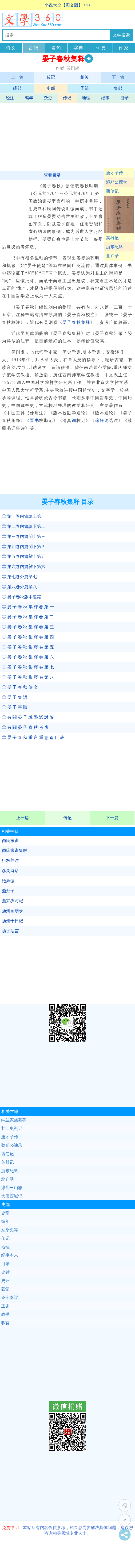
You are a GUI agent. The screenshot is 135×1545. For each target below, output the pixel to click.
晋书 (34, 420)
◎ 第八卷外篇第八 (19, 586)
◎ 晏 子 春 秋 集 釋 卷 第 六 (28, 657)
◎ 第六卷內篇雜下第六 (23, 566)
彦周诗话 (10, 870)
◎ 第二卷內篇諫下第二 (23, 526)
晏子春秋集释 (76, 322)
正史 (5, 1306)
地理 (86, 98)
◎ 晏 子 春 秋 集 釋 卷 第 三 (28, 627)
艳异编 (8, 880)
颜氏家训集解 (14, 850)
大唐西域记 (11, 1196)
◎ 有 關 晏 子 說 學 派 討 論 (28, 717)
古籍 (33, 47)
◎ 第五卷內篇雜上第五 (23, 556)
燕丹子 (8, 890)
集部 (118, 88)
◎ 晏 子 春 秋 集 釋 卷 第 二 (28, 616)
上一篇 (17, 77)
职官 (5, 1323)
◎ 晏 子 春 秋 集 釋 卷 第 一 (28, 606)
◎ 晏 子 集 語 (14, 697)
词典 (101, 47)
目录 (124, 98)
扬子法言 (10, 931)
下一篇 (118, 77)
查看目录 (52, 175)
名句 (56, 47)
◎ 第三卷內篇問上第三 (23, 536)
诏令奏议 (9, 1297)
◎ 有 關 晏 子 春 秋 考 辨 (25, 727)
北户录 (112, 256)
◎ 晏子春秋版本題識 (21, 597)
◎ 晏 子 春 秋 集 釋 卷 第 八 (28, 677)
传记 (51, 77)
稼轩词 (102, 420)
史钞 (5, 1272)
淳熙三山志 (11, 1187)
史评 (5, 1280)
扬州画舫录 (12, 910)
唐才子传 (114, 172)
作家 (124, 47)
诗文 (11, 47)
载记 (5, 1289)
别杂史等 (9, 1230)
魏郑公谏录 (116, 182)
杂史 (48, 98)
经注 (10, 98)
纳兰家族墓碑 (14, 1120)
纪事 (105, 98)
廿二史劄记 (11, 1128)
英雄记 (112, 238)
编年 (29, 98)
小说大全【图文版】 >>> (67, 5)
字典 (78, 47)
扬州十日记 (12, 921)
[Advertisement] (66, 135)
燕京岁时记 (12, 900)
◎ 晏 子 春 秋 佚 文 (20, 687)
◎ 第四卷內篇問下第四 (23, 546)
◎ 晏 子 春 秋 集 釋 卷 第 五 (28, 647)
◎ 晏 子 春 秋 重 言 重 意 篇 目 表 (33, 737)
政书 (5, 1314)
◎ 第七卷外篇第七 (19, 576)
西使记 (112, 191)
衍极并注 (10, 860)
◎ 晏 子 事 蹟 (14, 707)
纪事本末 (9, 1255)
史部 (51, 88)
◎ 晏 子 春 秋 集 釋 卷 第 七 (28, 667)
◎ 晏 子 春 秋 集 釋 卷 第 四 (28, 637)
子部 (84, 88)
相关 (84, 77)
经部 (17, 88)
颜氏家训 (10, 840)
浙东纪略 (114, 246)
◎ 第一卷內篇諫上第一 (23, 516)
